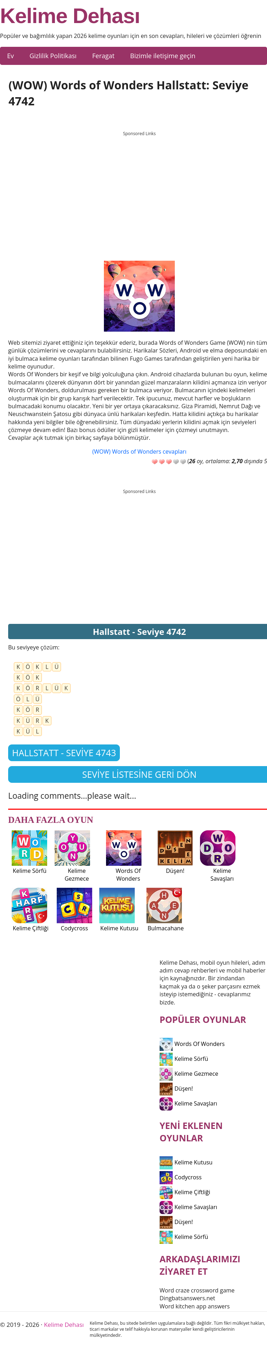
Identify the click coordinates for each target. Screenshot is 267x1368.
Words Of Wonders (192, 1044)
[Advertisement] (139, 189)
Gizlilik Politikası (53, 55)
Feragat (103, 55)
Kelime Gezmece (189, 1074)
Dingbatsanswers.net (187, 1298)
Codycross (181, 1177)
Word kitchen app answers (195, 1306)
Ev (10, 55)
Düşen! (176, 1088)
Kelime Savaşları (188, 1103)
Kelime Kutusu (186, 1162)
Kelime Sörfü (184, 1059)
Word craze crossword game (197, 1290)
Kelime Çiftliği (185, 1192)
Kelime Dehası (70, 16)
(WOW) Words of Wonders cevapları (139, 451)
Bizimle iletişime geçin (162, 55)
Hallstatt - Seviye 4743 (64, 753)
